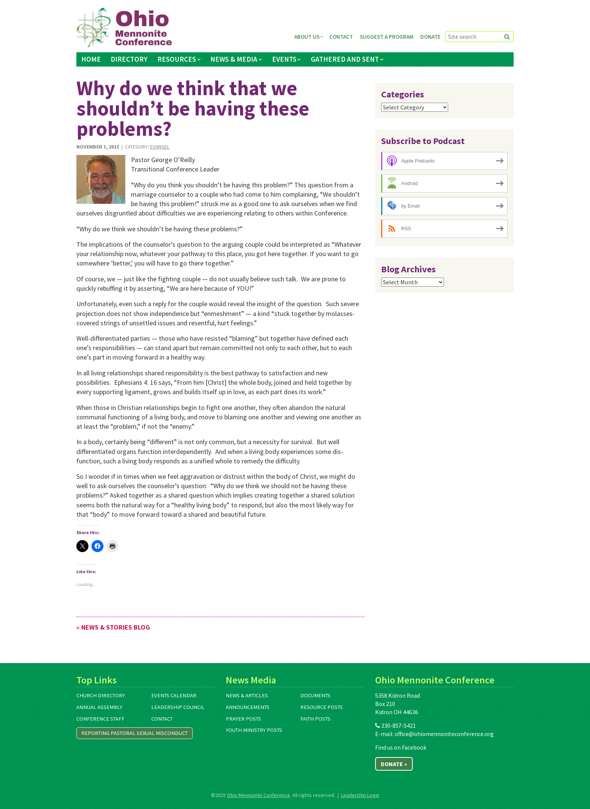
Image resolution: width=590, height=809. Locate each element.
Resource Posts (321, 707)
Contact (341, 36)
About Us (306, 36)
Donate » (394, 764)
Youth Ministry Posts (254, 730)
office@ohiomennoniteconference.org (444, 734)
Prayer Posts (243, 718)
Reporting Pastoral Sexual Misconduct (134, 733)
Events (284, 59)
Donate (430, 36)
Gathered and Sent (345, 59)
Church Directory (100, 695)
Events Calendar (173, 695)
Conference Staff (100, 718)
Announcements (247, 707)
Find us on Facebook (400, 747)
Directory (129, 59)
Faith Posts (315, 718)
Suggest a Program (387, 36)
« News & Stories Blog (113, 627)
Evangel (159, 147)
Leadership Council (178, 707)
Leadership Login (360, 795)
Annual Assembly (99, 707)
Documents (315, 695)
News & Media (233, 59)
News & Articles (247, 695)
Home (91, 59)
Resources (176, 59)
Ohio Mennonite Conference (258, 795)
